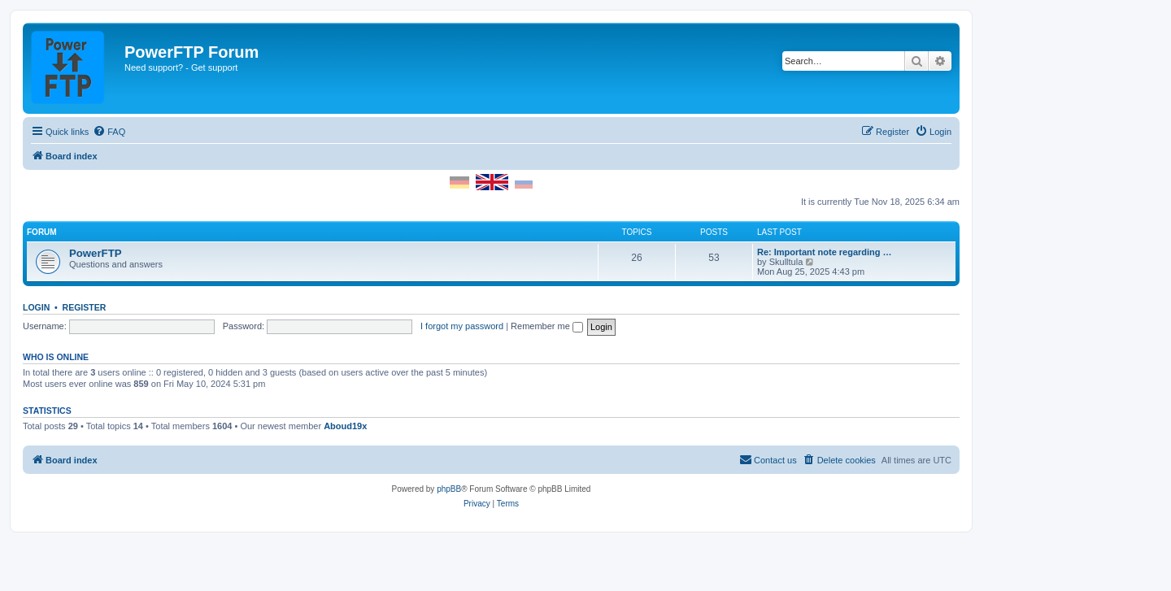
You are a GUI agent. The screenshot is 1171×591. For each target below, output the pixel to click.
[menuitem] (109, 131)
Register (85, 307)
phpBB (449, 489)
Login (36, 307)
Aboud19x (345, 426)
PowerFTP (95, 253)
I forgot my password (461, 326)
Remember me (547, 326)
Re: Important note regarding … (824, 252)
